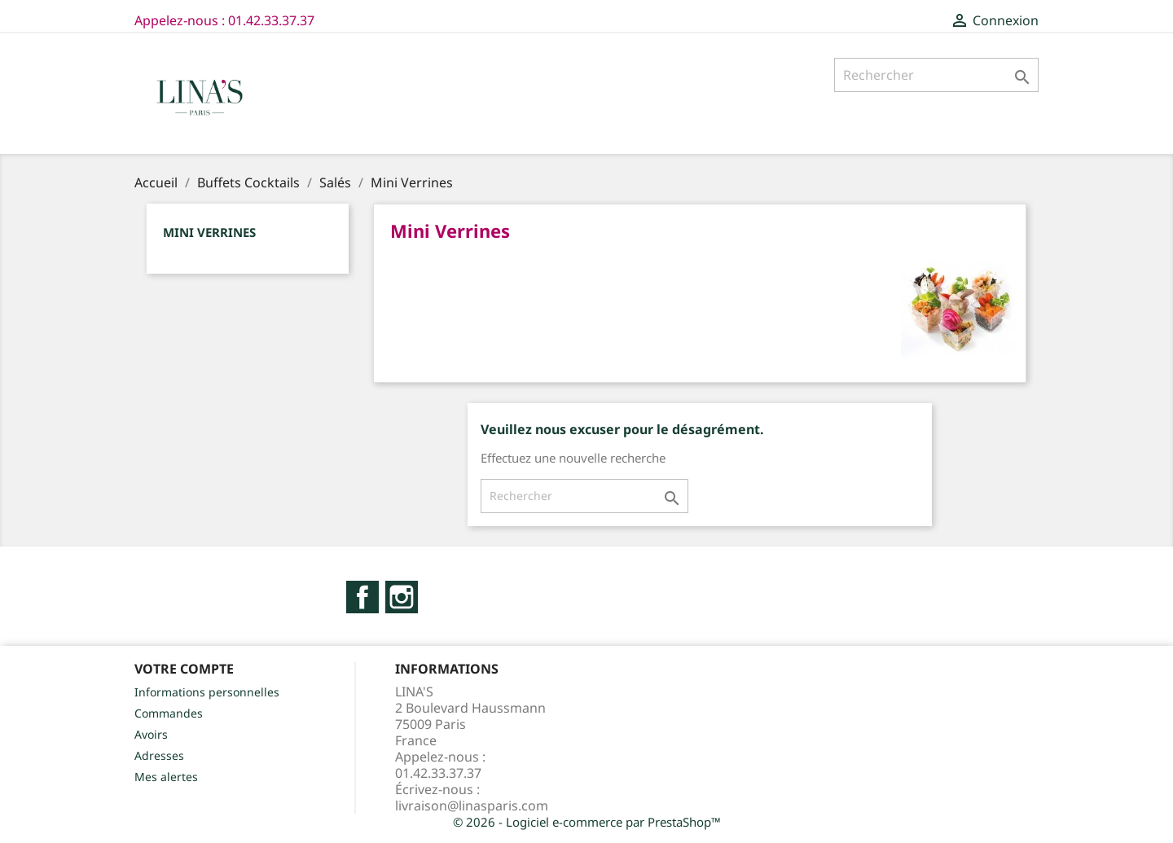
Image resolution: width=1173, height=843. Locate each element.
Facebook (362, 597)
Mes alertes (166, 776)
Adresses (159, 755)
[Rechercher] (936, 75)
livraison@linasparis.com (471, 805)
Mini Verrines (209, 232)
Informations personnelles (206, 692)
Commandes (168, 713)
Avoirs (151, 734)
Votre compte (184, 669)
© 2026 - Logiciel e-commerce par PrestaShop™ (587, 822)
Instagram (401, 597)
